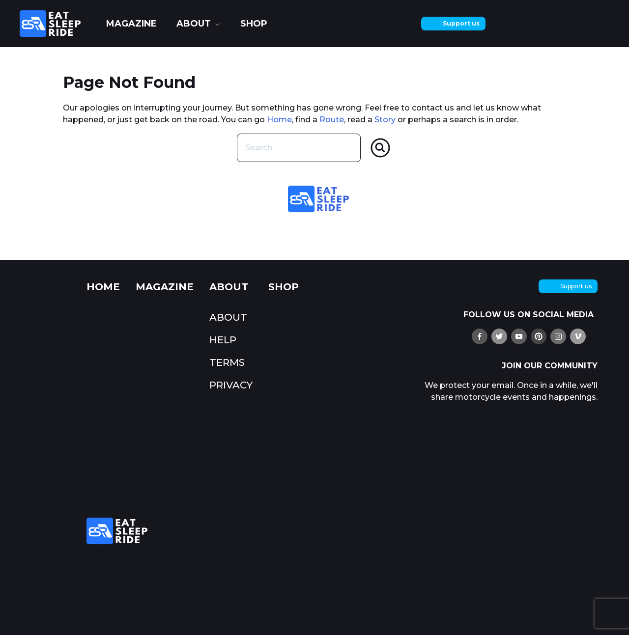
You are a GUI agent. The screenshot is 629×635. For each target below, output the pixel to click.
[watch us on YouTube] (519, 336)
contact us (433, 107)
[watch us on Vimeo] (578, 336)
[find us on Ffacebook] (479, 336)
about (193, 23)
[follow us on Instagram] (558, 336)
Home (279, 119)
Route (331, 119)
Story (385, 119)
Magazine (131, 23)
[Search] (380, 148)
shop (253, 23)
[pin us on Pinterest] (538, 336)
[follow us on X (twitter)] (499, 336)
